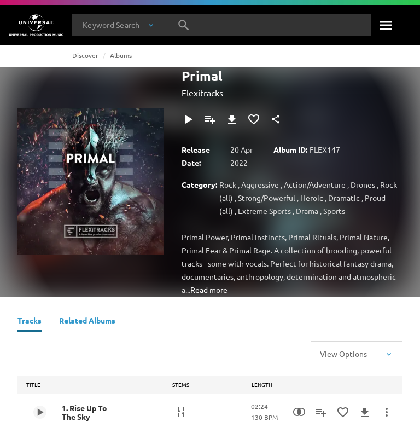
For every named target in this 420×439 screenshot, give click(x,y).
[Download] (231, 119)
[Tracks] (30, 322)
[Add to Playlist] (210, 119)
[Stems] (181, 412)
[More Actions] (386, 412)
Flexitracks (202, 92)
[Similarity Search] (299, 412)
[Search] (385, 25)
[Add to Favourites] (253, 119)
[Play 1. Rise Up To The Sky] (40, 412)
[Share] (275, 119)
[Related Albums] (87, 322)
